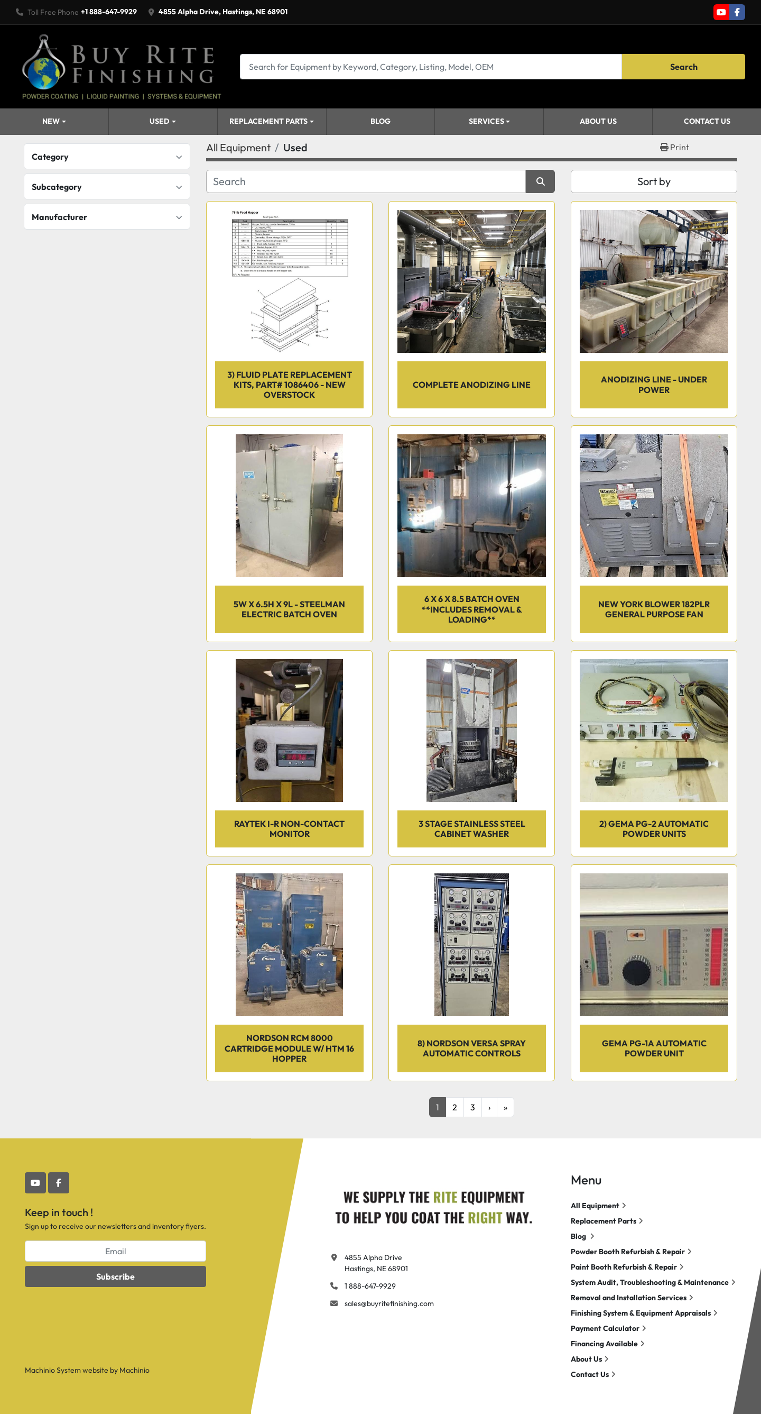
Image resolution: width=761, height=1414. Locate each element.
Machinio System (53, 1370)
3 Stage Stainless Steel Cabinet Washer (472, 828)
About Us (598, 121)
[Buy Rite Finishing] (433, 1205)
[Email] (115, 1251)
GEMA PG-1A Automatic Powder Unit (654, 1048)
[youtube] (721, 12)
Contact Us (707, 121)
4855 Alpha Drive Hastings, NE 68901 (376, 1263)
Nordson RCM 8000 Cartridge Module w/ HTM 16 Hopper (289, 1048)
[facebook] (737, 12)
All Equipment (595, 1205)
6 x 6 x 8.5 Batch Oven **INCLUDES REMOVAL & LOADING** (472, 609)
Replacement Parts (268, 121)
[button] (163, 121)
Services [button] (486, 121)
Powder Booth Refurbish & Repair (628, 1251)
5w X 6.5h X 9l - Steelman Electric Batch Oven (289, 609)
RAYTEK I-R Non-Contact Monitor (289, 828)
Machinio (134, 1370)
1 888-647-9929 (370, 1286)
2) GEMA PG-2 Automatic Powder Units (654, 828)
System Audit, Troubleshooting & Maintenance (650, 1282)
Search (684, 66)
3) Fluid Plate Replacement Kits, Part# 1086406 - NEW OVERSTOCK (289, 384)
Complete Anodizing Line (472, 384)
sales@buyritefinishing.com (389, 1303)
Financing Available (604, 1343)
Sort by (654, 181)
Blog (380, 121)
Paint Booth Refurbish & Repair (624, 1267)
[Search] (431, 66)
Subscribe (115, 1276)
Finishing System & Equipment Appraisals (641, 1313)
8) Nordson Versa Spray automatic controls (471, 1048)
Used (160, 121)
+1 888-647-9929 (109, 11)
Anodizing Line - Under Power (654, 384)
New (51, 121)
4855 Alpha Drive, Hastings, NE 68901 (223, 11)
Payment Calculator (605, 1328)
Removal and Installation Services (628, 1297)
